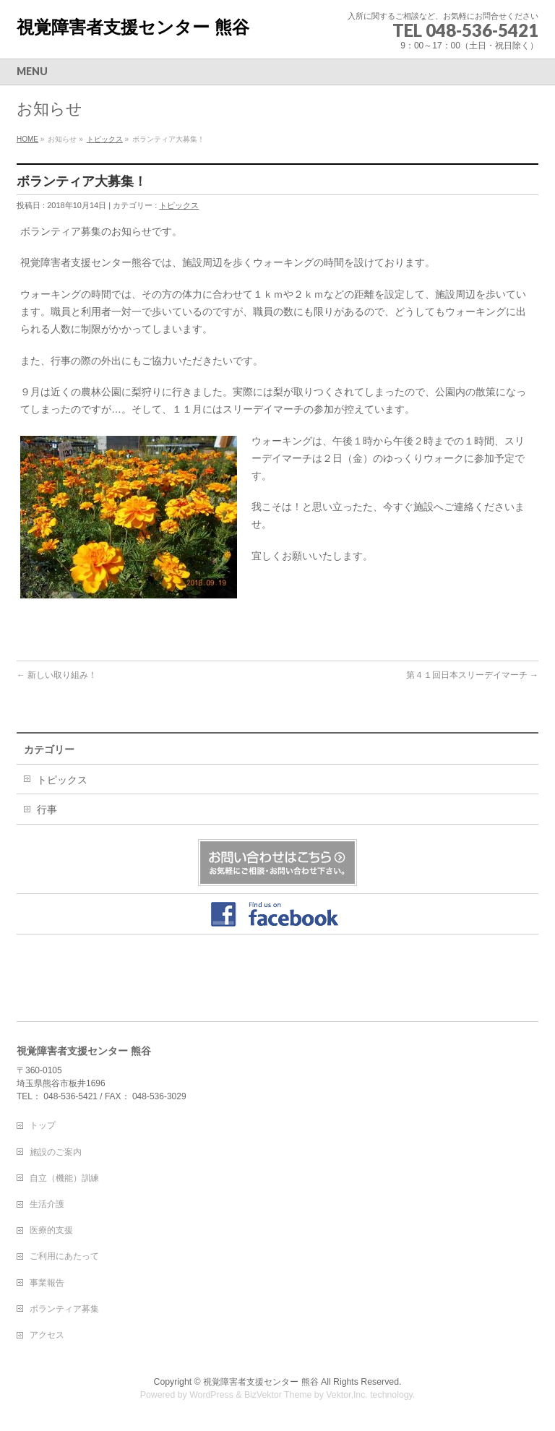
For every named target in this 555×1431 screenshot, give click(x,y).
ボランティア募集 (64, 1309)
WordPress (211, 1395)
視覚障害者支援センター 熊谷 (133, 27)
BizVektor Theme (278, 1395)
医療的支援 (51, 1230)
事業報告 (47, 1283)
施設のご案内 (56, 1152)
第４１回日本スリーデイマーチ (472, 675)
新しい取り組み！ (57, 675)
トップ (43, 1125)
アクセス (47, 1335)
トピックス (105, 139)
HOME (27, 139)
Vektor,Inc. (347, 1395)
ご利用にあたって (64, 1256)
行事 (47, 809)
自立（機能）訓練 (64, 1178)
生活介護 (47, 1204)
